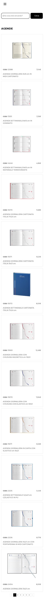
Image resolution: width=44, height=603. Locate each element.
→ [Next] (32, 595)
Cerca (36, 16)
